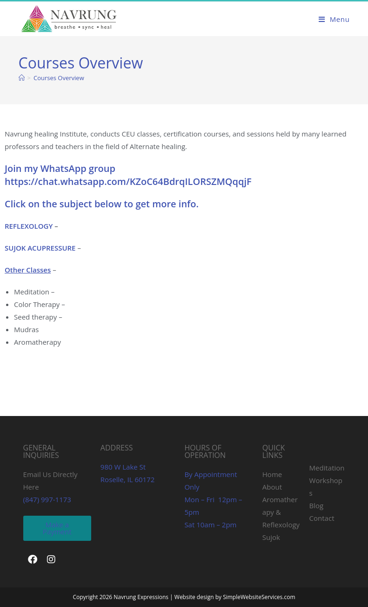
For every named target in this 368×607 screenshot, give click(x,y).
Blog (316, 505)
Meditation (327, 467)
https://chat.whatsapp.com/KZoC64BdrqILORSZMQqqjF (128, 181)
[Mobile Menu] (334, 19)
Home (272, 474)
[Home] (22, 78)
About (272, 486)
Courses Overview (58, 78)
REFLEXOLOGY (29, 226)
